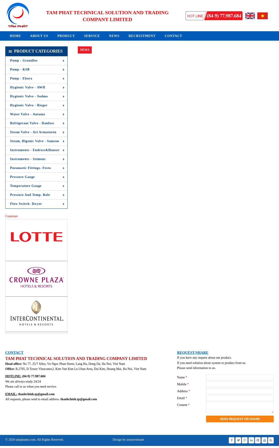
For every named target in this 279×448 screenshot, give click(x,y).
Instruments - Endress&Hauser (35, 150)
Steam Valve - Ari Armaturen (33, 132)
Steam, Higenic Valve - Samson (34, 141)
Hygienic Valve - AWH (27, 87)
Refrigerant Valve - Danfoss (32, 123)
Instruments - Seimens (28, 159)
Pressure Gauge (22, 177)
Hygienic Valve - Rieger (28, 105)
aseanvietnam (135, 441)
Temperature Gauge (26, 186)
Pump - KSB (20, 69)
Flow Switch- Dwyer (26, 204)
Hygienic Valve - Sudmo (29, 96)
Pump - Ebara (21, 78)
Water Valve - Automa (27, 114)
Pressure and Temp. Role (30, 195)
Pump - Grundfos (24, 60)
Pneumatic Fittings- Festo (30, 168)
